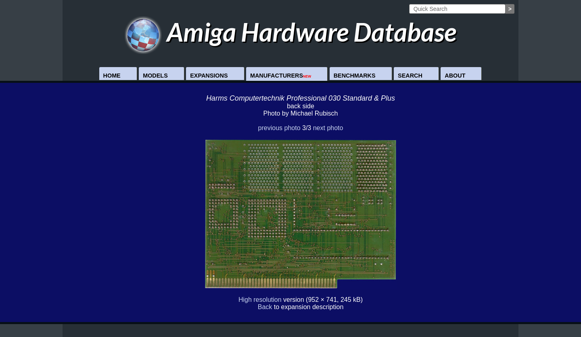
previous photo (279, 127)
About (455, 75)
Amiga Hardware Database (291, 31)
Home (112, 75)
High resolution (260, 299)
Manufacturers (280, 75)
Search (410, 75)
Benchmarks (355, 75)
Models (155, 75)
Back (265, 306)
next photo (328, 127)
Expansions (209, 75)
